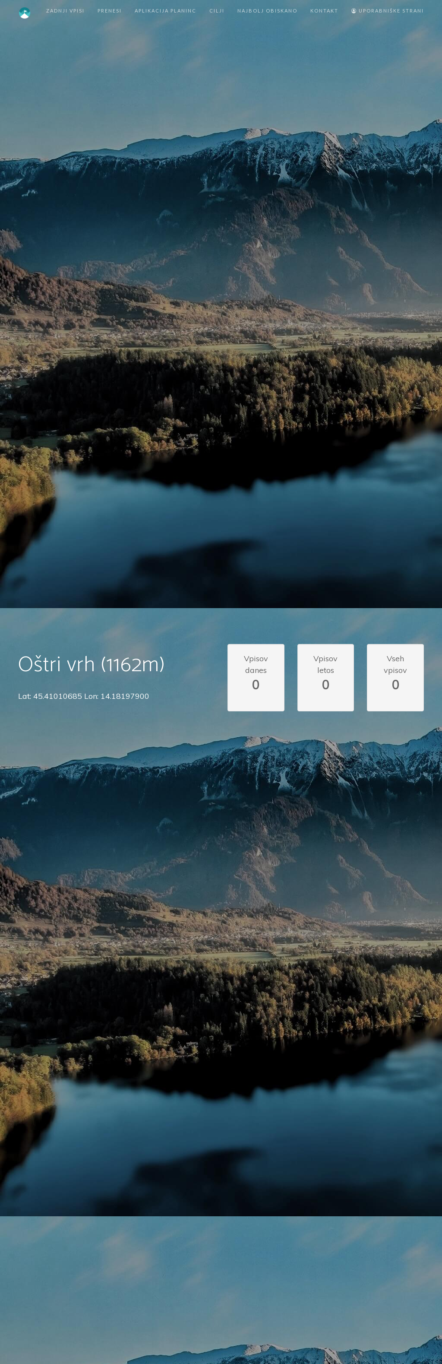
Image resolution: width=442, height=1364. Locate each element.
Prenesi (110, 10)
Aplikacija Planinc (165, 10)
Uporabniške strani (387, 10)
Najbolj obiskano (267, 10)
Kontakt (324, 10)
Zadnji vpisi (65, 10)
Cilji (216, 10)
